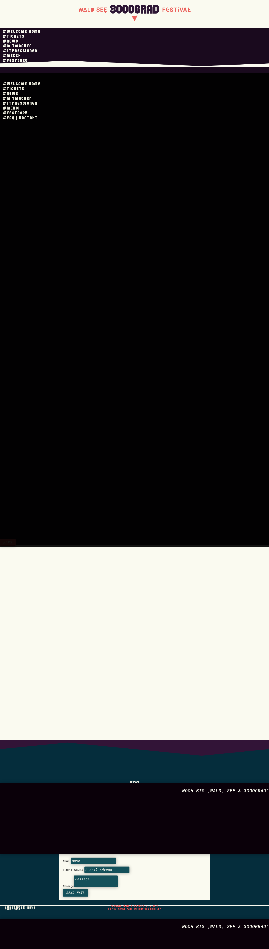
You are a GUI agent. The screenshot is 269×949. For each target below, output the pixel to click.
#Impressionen (20, 51)
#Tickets (13, 36)
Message (68, 805)
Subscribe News (20, 827)
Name (66, 780)
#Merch (12, 56)
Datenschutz (81, 706)
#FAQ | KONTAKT (20, 66)
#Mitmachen (17, 46)
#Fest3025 (15, 61)
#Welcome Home (22, 32)
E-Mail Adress (73, 789)
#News (10, 41)
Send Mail (75, 812)
